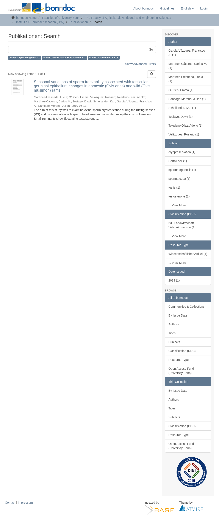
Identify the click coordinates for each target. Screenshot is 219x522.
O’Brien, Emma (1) (181, 90)
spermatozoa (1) (180, 178)
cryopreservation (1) (182, 152)
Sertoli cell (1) (178, 161)
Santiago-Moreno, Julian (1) (187, 99)
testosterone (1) (179, 196)
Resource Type (179, 359)
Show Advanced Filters (140, 64)
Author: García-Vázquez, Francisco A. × (64, 57)
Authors (174, 324)
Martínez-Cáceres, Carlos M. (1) (188, 66)
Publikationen (79, 22)
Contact (10, 502)
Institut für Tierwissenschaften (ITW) (40, 22)
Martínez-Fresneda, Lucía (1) (186, 79)
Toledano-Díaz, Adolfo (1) (186, 125)
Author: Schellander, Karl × (103, 57)
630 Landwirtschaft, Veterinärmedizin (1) (182, 225)
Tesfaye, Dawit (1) (181, 116)
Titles (172, 333)
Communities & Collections (187, 306)
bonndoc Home (26, 17)
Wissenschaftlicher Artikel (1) (188, 254)
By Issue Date (178, 315)
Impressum (25, 502)
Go (151, 49)
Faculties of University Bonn (61, 17)
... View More (177, 205)
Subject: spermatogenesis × (24, 57)
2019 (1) (174, 280)
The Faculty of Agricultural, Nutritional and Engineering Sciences (128, 17)
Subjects (174, 342)
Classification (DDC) (182, 351)
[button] (187, 8)
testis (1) (174, 187)
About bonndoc (143, 8)
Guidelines (167, 8)
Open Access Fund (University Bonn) (181, 371)
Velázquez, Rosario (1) (184, 134)
